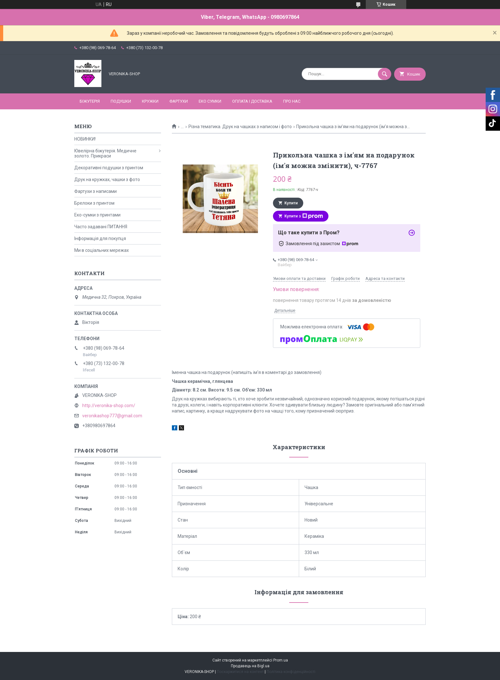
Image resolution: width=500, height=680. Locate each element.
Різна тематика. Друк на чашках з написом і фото (240, 126)
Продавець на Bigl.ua (250, 666)
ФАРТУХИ (178, 101)
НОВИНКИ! (85, 139)
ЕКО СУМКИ (210, 101)
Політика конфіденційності (291, 671)
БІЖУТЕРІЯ (90, 101)
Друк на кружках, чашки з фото (107, 179)
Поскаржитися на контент (240, 671)
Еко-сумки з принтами (97, 214)
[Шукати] (384, 74)
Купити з (303, 216)
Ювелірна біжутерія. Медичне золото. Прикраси (105, 153)
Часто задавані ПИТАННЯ (100, 226)
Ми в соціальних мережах (101, 250)
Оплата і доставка (252, 101)
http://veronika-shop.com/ (108, 405)
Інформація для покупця (100, 238)
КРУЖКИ (150, 101)
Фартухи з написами (95, 191)
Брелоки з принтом (94, 203)
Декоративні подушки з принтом (108, 167)
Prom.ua (280, 660)
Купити (291, 203)
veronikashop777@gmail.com (112, 415)
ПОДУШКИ (121, 101)
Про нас (291, 101)
